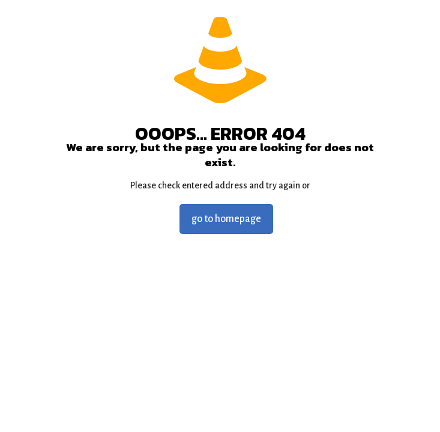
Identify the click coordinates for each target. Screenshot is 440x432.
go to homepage (226, 219)
